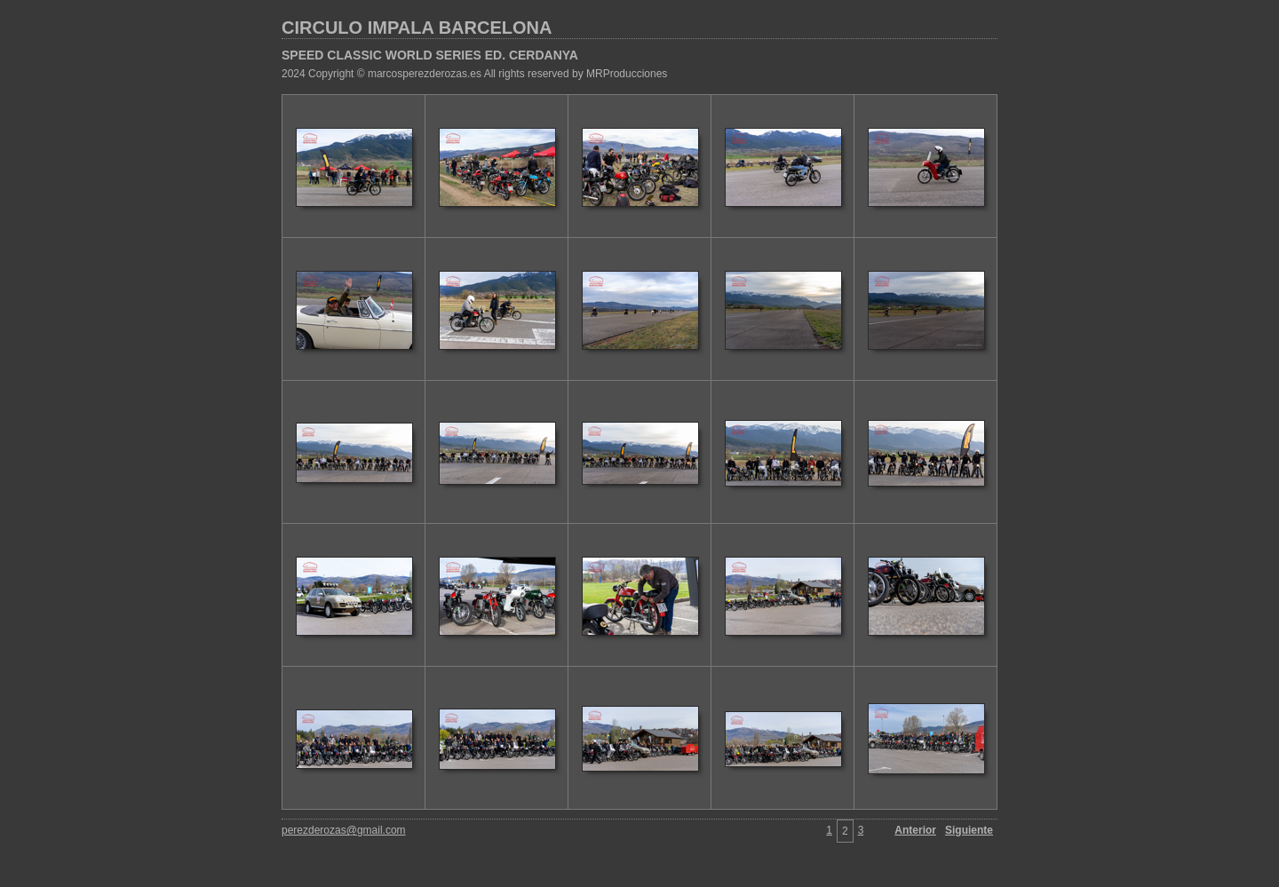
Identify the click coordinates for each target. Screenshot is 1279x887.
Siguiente (969, 830)
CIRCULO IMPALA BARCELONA (417, 27)
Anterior (915, 830)
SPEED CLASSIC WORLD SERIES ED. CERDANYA (430, 55)
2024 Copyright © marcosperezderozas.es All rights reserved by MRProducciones (474, 73)
